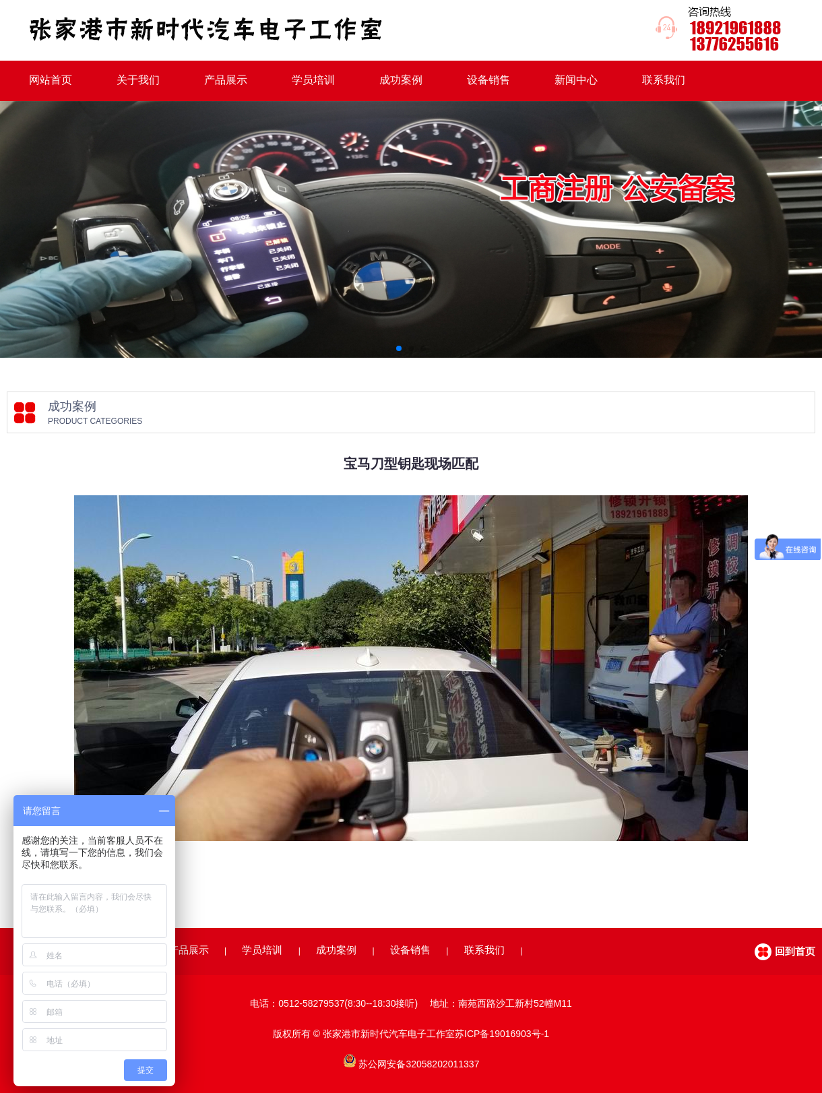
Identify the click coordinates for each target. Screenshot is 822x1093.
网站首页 (50, 80)
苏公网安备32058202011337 (418, 1064)
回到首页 (795, 951)
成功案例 (400, 80)
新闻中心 (576, 80)
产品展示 (225, 80)
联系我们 (663, 80)
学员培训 (313, 80)
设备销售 (488, 80)
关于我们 (138, 80)
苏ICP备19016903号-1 (502, 1033)
